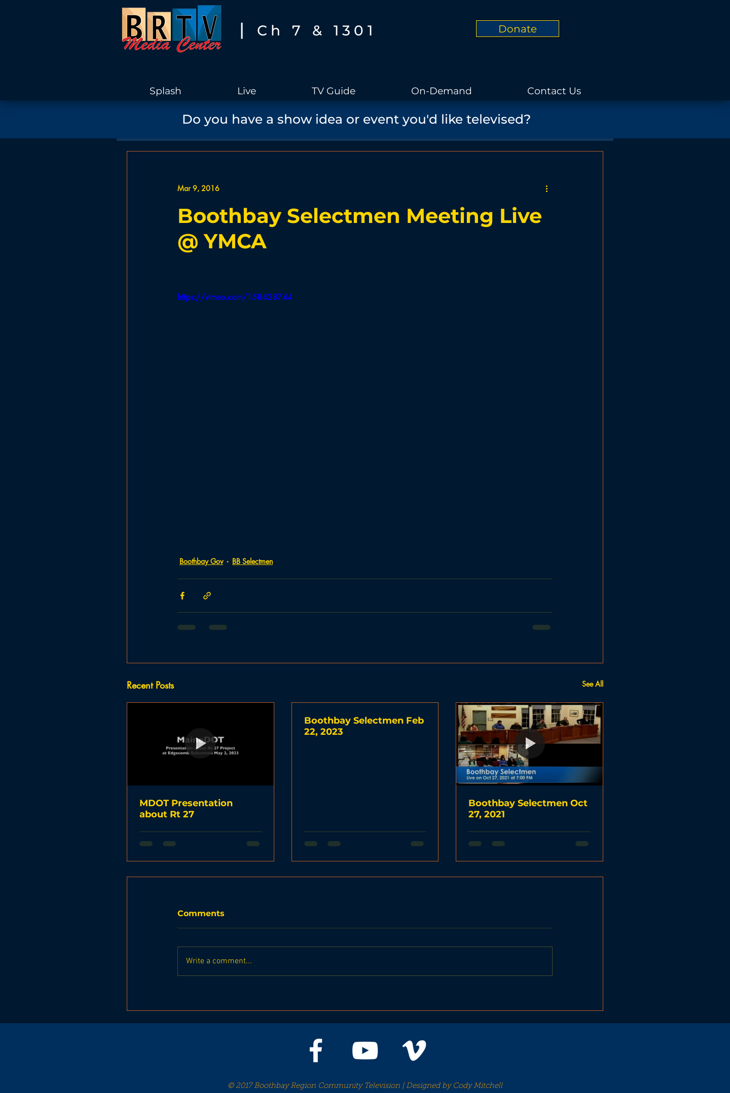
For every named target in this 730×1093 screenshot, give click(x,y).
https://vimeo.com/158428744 (235, 297)
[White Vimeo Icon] (414, 1050)
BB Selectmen (252, 561)
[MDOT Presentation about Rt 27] (200, 744)
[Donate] (517, 28)
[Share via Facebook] (182, 595)
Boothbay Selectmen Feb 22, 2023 (364, 726)
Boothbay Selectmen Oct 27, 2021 (528, 809)
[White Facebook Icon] (316, 1050)
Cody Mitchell (477, 1086)
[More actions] (546, 188)
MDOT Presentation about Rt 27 (186, 809)
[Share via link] (207, 595)
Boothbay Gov (201, 561)
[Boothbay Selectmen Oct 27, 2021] (529, 744)
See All (592, 684)
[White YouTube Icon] (365, 1050)
